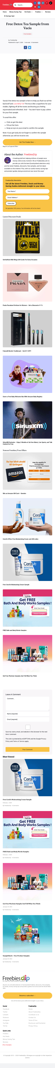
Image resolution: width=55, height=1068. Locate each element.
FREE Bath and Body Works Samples (14, 630)
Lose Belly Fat (18, 104)
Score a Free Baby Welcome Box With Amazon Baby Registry (22, 397)
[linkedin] (39, 6)
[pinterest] (46, 2)
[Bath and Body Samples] (27, 590)
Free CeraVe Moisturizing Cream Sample (16, 585)
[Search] (15, 5)
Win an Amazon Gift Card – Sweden (14, 493)
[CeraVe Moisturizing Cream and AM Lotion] (27, 499)
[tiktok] (50, 2)
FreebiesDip (30, 154)
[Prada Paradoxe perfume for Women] (27, 265)
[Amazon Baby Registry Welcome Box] (27, 356)
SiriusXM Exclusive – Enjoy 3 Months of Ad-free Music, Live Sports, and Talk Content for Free (27, 443)
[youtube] (35, 6)
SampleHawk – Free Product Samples (16, 956)
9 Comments (15, 857)
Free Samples (27, 34)
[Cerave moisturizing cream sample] (27, 544)
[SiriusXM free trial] (27, 402)
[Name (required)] (27, 714)
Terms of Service (18, 741)
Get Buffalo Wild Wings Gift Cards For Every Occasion (20, 260)
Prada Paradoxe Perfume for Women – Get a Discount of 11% (23, 305)
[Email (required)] (27, 719)
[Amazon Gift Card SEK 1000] (27, 453)
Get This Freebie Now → (27, 142)
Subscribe (11, 203)
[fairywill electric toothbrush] (27, 311)
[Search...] (23, 5)
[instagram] (42, 2)
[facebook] (35, 2)
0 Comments (34, 42)
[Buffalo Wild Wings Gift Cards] (27, 219)
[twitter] (39, 2)
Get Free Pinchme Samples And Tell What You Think (20, 676)
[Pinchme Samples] (27, 636)
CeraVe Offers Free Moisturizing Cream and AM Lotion (20, 539)
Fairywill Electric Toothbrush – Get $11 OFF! (17, 351)
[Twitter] (30, 47)
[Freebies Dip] (7, 4)
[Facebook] (25, 47)
